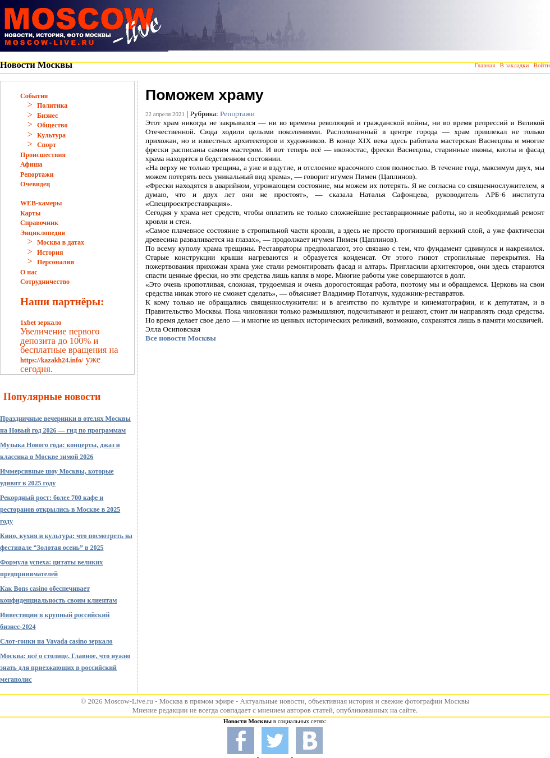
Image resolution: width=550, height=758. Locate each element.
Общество (52, 125)
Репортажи (37, 174)
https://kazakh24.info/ (51, 360)
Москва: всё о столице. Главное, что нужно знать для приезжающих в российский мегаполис (65, 667)
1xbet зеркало (40, 323)
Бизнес (47, 116)
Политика (52, 105)
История (50, 252)
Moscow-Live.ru (128, 701)
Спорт (46, 145)
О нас (29, 272)
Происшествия (43, 155)
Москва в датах (60, 242)
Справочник (39, 223)
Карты (30, 213)
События (34, 96)
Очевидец (35, 184)
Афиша (31, 164)
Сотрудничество (45, 282)
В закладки (514, 65)
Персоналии (55, 262)
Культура (51, 135)
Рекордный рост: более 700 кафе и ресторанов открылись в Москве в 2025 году (60, 509)
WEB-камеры (41, 203)
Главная (484, 65)
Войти (542, 65)
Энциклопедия (42, 233)
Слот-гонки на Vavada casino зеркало (56, 641)
